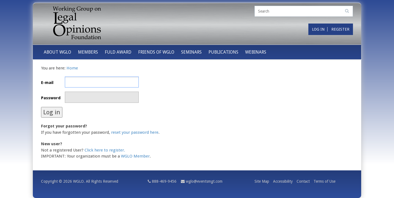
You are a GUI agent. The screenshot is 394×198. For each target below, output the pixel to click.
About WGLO (57, 52)
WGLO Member (135, 156)
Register (340, 29)
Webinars (255, 52)
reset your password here (134, 132)
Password (50, 97)
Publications (223, 52)
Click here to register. (105, 150)
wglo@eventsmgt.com (204, 181)
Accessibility (283, 181)
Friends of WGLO (156, 52)
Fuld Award (118, 52)
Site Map (261, 181)
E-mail (47, 82)
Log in (318, 29)
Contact (303, 181)
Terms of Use (324, 181)
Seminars (191, 52)
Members (88, 52)
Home (72, 68)
